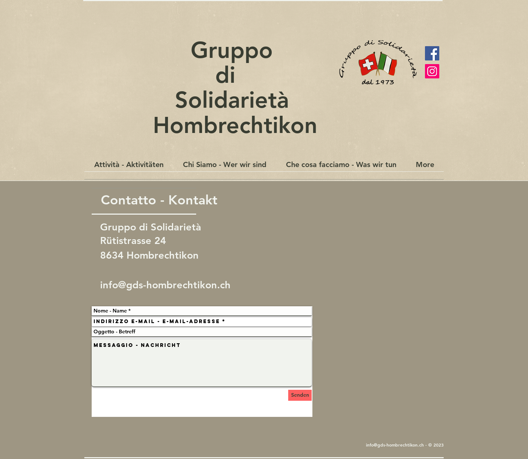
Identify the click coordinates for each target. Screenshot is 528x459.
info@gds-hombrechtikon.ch (165, 285)
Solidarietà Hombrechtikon (232, 112)
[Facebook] (432, 53)
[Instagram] (432, 71)
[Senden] (300, 395)
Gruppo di (232, 62)
